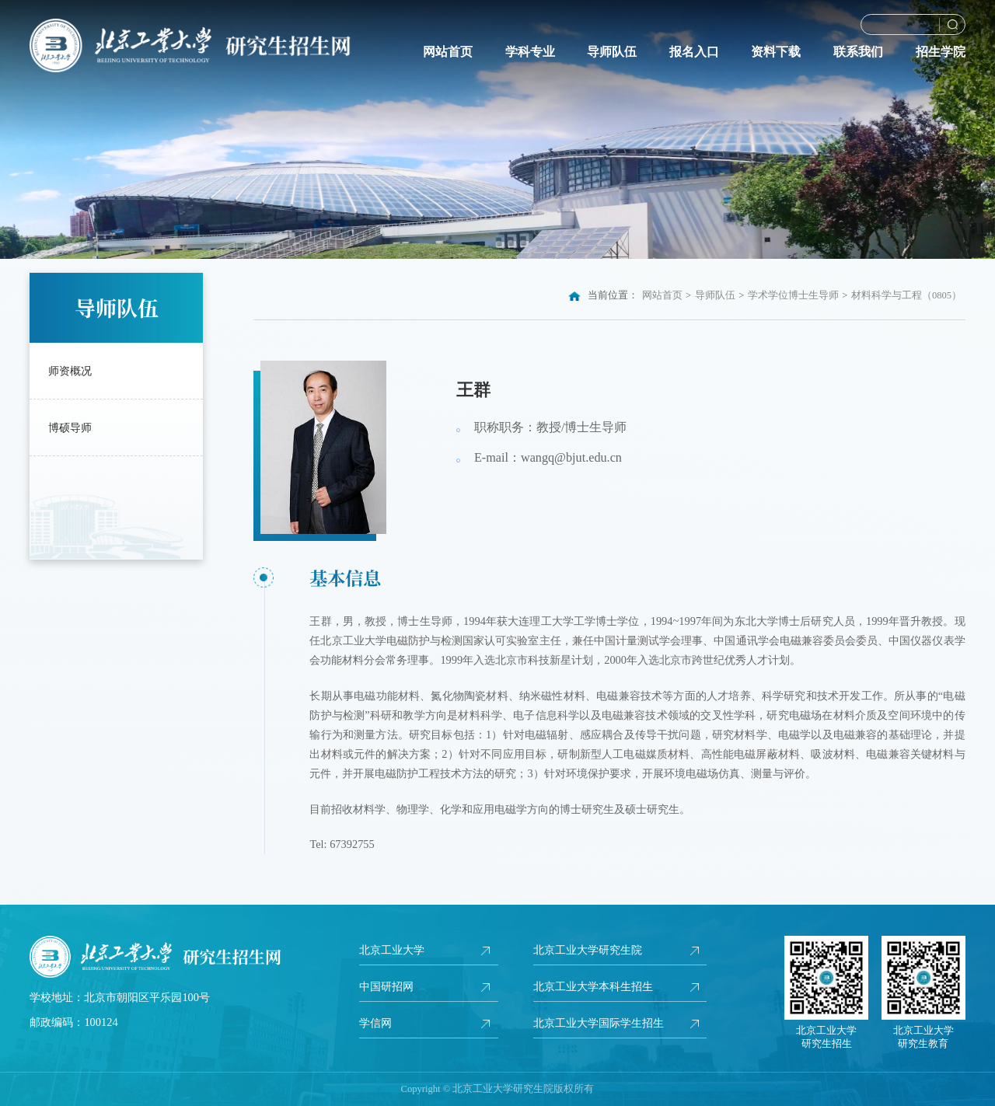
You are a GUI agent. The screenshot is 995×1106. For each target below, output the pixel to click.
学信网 (375, 1023)
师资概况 (70, 371)
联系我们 (858, 52)
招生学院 (940, 52)
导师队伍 (612, 52)
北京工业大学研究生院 (587, 950)
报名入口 (694, 52)
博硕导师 (70, 427)
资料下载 (776, 52)
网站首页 (448, 52)
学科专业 (530, 52)
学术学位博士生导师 (793, 295)
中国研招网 (386, 986)
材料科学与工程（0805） (906, 295)
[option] (497, 129)
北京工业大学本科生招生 (593, 986)
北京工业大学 (391, 950)
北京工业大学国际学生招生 (598, 1023)
